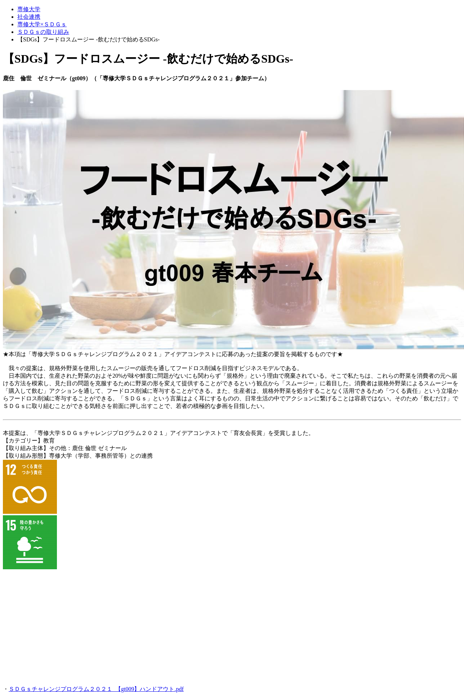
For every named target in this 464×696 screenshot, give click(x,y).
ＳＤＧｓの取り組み (43, 32)
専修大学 (28, 9)
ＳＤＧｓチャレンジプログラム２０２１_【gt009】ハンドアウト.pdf (96, 689)
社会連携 (28, 17)
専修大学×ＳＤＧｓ (42, 24)
